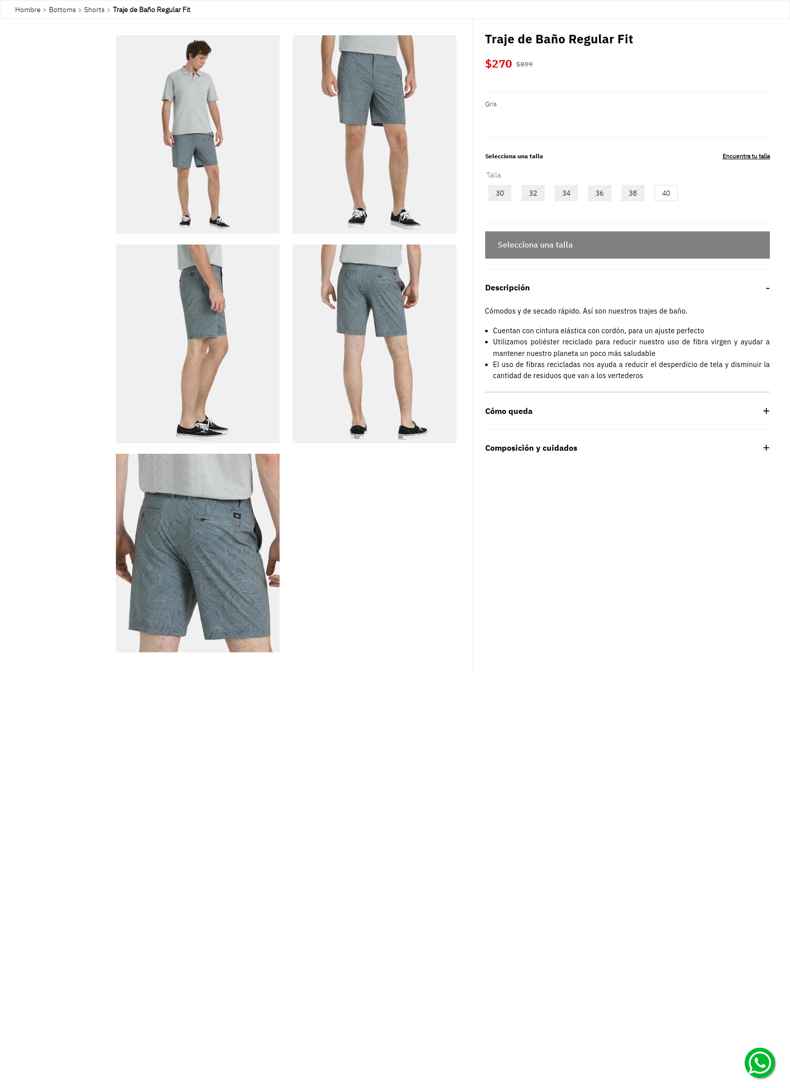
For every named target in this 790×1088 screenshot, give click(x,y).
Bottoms (62, 9)
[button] (198, 135)
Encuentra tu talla (746, 156)
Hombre (28, 9)
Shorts (94, 9)
